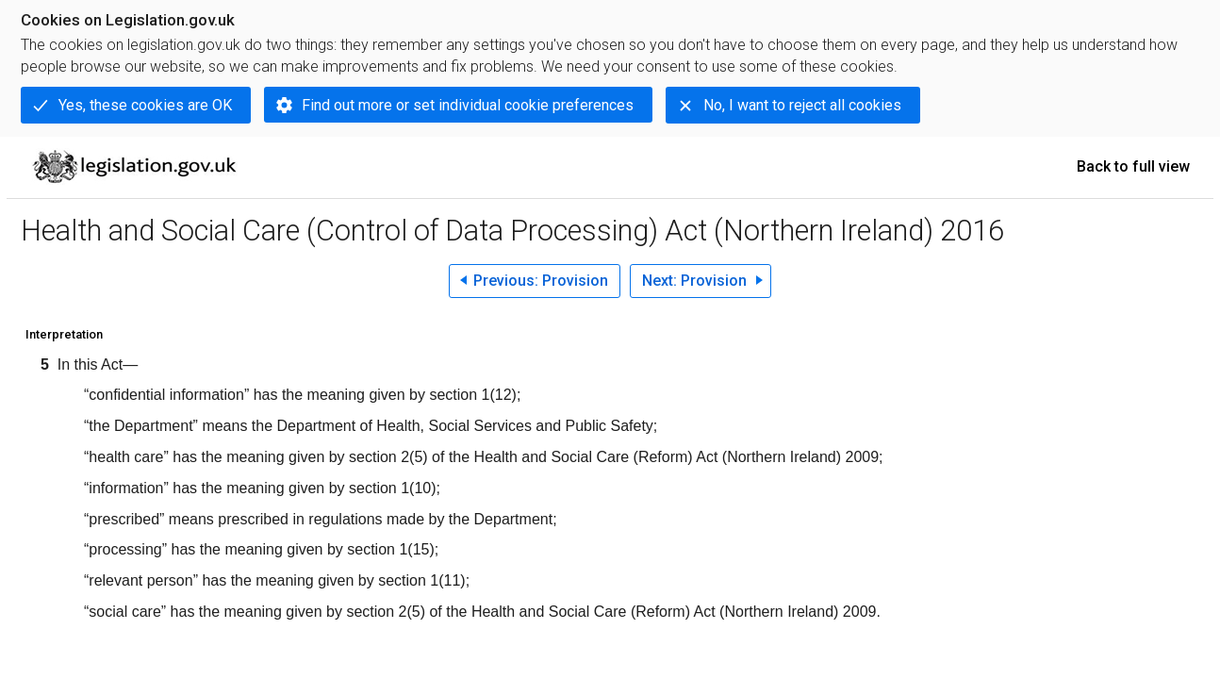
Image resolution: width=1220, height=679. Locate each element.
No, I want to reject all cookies (802, 105)
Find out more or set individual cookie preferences (468, 105)
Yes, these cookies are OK (145, 105)
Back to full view (1133, 166)
